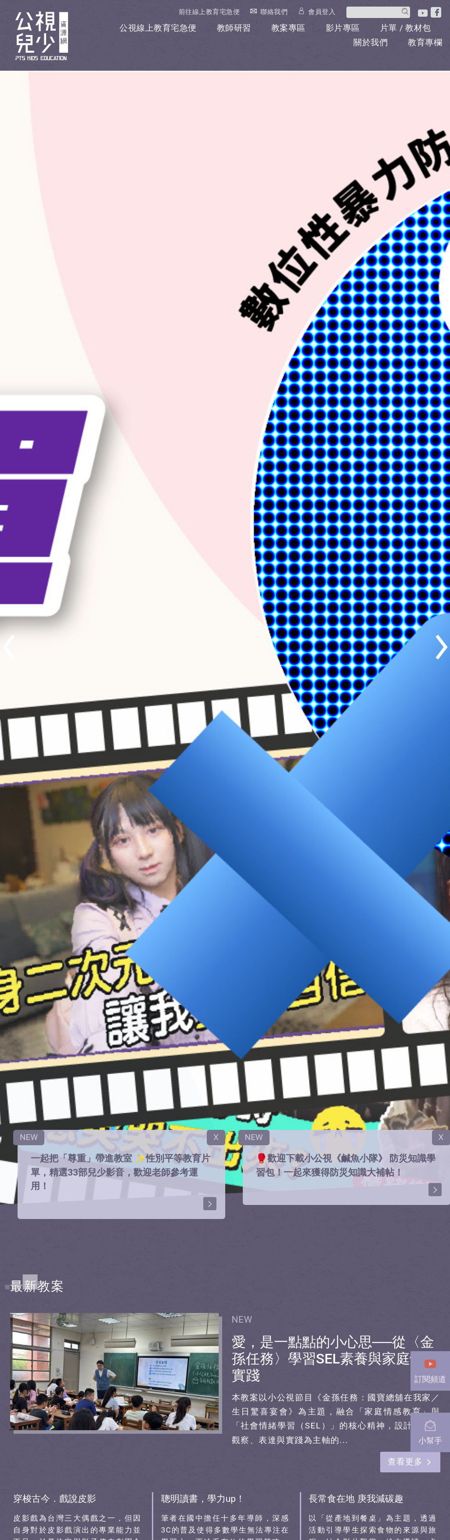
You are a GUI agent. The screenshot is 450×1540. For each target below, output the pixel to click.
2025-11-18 (280, 1319)
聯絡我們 (274, 11)
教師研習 (234, 28)
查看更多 (405, 1462)
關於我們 (370, 42)
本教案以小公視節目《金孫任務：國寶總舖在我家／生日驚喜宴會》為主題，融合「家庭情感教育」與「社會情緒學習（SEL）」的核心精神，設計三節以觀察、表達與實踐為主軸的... (336, 1418)
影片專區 (343, 28)
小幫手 (430, 1430)
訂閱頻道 (430, 1368)
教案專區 (288, 28)
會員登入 (321, 11)
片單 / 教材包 (405, 28)
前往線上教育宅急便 (209, 12)
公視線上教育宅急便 (158, 28)
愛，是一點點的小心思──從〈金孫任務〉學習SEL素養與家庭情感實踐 (335, 1359)
